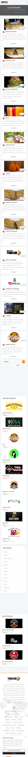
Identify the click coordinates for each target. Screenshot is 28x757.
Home (16, 12)
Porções (5, 585)
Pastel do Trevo (6, 543)
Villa (4, 448)
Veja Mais (14, 44)
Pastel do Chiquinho (7, 417)
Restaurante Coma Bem (8, 634)
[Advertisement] (14, 386)
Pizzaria (5, 582)
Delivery (5, 559)
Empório (5, 566)
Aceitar (14, 753)
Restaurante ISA (6, 432)
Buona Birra (5, 527)
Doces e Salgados (8, 562)
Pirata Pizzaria (6, 480)
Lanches (5, 572)
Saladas (5, 595)
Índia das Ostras (6, 464)
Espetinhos (6, 569)
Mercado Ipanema (6, 649)
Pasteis (5, 579)
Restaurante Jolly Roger (8, 495)
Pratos (5, 588)
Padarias (6, 575)
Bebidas (5, 556)
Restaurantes (7, 592)
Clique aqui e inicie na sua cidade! (14, 707)
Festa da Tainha (6, 511)
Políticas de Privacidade (14, 750)
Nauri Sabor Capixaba (7, 665)
